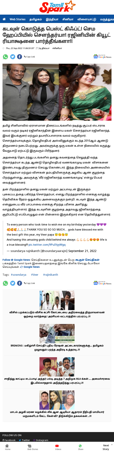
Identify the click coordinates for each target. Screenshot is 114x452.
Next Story (106, 447)
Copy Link (30, 57)
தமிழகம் (35, 19)
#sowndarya (18, 275)
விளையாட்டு (86, 19)
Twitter (24, 440)
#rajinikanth (50, 275)
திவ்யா (45, 48)
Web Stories (17, 19)
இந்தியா (52, 19)
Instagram (40, 440)
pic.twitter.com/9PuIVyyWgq (47, 245)
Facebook (9, 440)
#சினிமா (57, 48)
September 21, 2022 (82, 251)
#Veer (34, 275)
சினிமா (67, 19)
